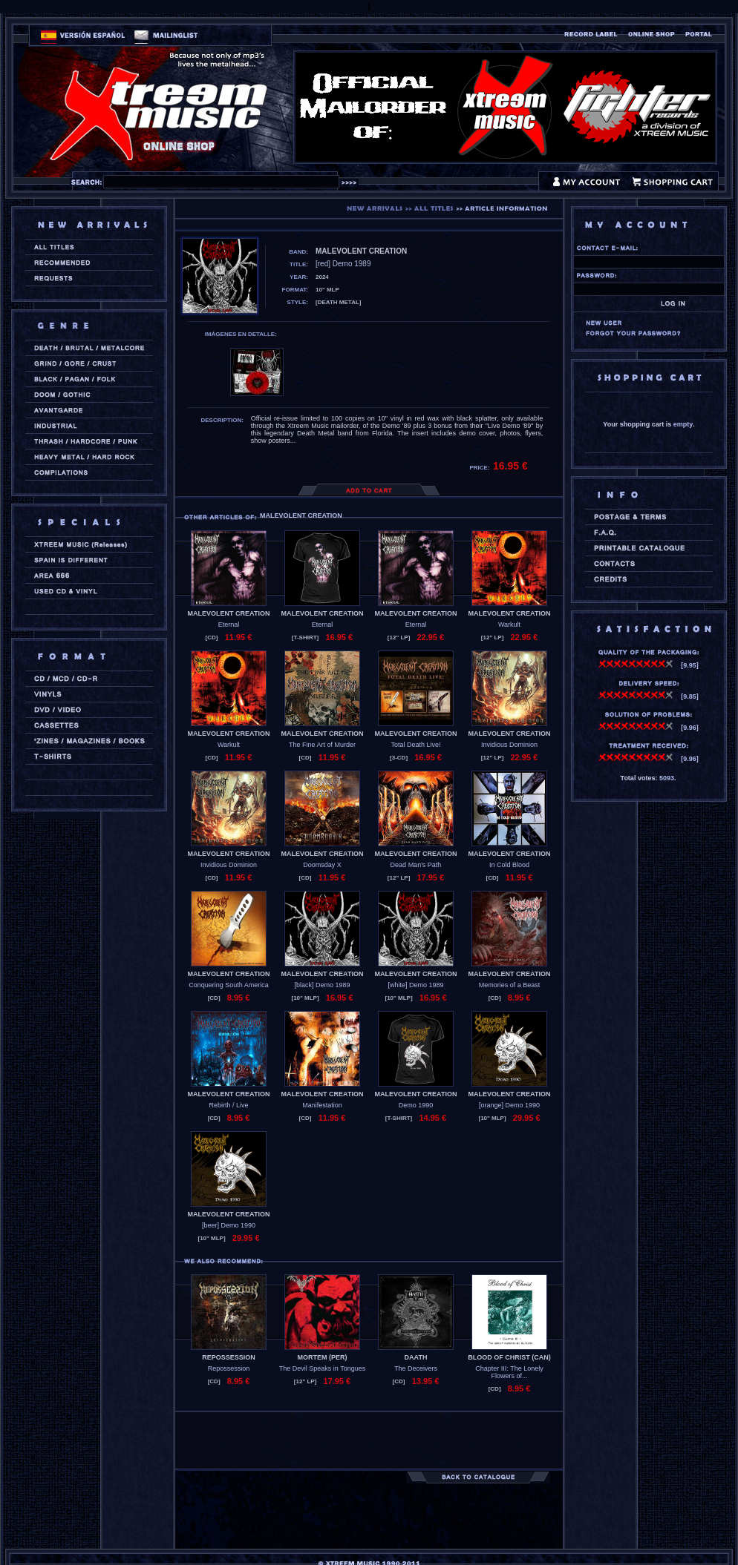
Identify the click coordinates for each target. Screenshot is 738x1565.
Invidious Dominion (509, 744)
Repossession (229, 1368)
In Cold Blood (509, 865)
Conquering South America (229, 985)
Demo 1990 (416, 1105)
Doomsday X (322, 865)
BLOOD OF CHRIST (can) (509, 1357)
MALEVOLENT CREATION (229, 613)
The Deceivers (415, 1368)
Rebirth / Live (228, 1105)
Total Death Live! (415, 744)
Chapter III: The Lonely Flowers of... (509, 1372)
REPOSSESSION (228, 1357)
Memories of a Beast (510, 985)
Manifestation (322, 1105)
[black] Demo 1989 (322, 985)
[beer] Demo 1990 (228, 1225)
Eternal (229, 624)
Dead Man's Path (416, 865)
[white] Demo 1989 (415, 985)
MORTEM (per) (322, 1357)
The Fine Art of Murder (322, 744)
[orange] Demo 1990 (509, 1105)
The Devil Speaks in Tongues (322, 1368)
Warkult (509, 624)
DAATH (416, 1357)
